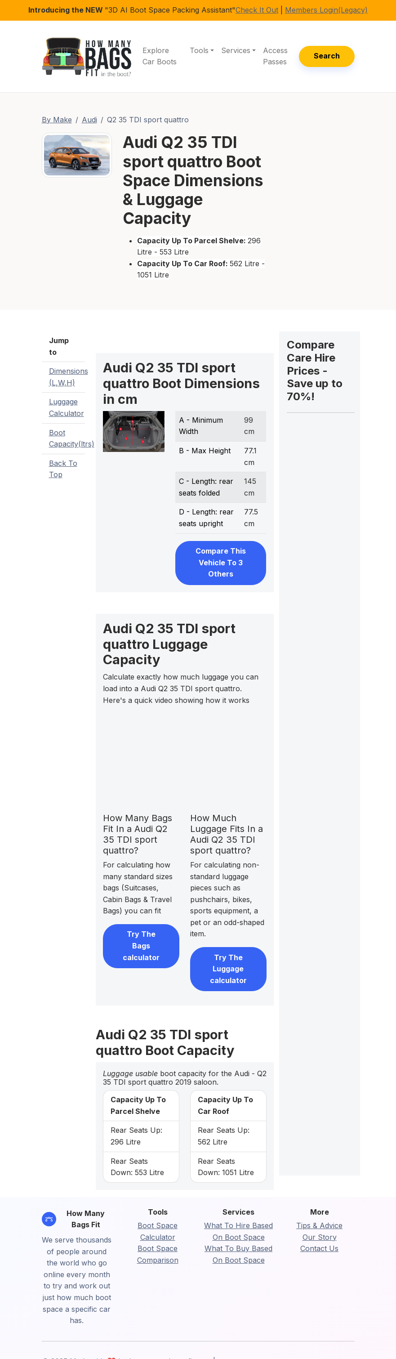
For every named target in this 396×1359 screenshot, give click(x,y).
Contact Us (319, 1248)
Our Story (320, 1237)
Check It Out (257, 9)
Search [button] (327, 55)
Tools (199, 50)
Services (235, 50)
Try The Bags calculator (141, 945)
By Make (57, 119)
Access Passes (275, 56)
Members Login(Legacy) (326, 9)
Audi (89, 119)
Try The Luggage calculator (228, 969)
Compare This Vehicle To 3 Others (221, 562)
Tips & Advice (319, 1225)
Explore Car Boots (159, 56)
